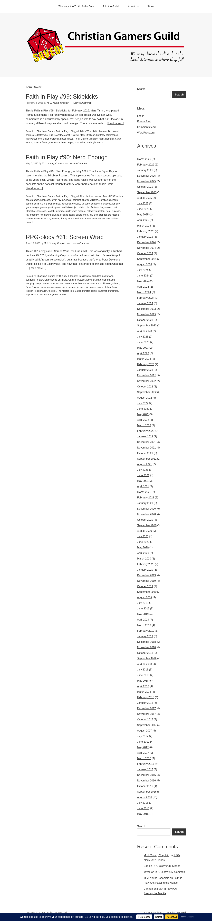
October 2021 (145, 453)
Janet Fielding (71, 135)
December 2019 (146, 575)
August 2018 (144, 664)
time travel (73, 218)
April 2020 (143, 553)
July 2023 (142, 336)
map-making (108, 279)
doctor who (42, 135)
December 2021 (146, 442)
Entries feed (144, 121)
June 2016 (143, 808)
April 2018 (143, 686)
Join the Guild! (111, 6)
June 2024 (143, 275)
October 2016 (145, 786)
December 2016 (146, 775)
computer (66, 203)
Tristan (34, 294)
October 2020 (145, 519)
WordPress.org (145, 132)
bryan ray (56, 200)
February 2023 (145, 364)
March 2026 (144, 159)
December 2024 (146, 242)
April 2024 (143, 286)
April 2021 (143, 486)
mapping (30, 283)
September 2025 (146, 192)
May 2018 (143, 680)
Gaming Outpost (76, 279)
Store (150, 6)
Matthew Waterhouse (107, 135)
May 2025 (143, 214)
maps (38, 283)
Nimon (115, 283)
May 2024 (143, 281)
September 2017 (146, 725)
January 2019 (145, 636)
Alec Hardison (87, 196)
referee (94, 138)
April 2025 (143, 220)
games (43, 207)
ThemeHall (180, 912)
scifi (86, 287)
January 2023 (145, 370)
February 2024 (145, 297)
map (98, 279)
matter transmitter (73, 283)
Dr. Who (85, 203)
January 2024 (145, 303)
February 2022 (145, 431)
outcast (81, 211)
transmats (113, 291)
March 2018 (144, 691)
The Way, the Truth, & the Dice (76, 6)
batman (103, 131)
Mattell (51, 211)
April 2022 (143, 419)
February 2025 (145, 231)
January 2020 (145, 569)
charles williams (90, 200)
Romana (109, 138)
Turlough (91, 142)
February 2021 (145, 497)
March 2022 (144, 425)
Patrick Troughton (96, 211)
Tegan (70, 142)
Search (141, 88)
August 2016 (144, 797)
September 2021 (146, 458)
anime (98, 196)
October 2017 (145, 719)
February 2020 (145, 564)
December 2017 (146, 708)
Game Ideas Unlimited (55, 279)
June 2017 (143, 741)
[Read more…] (115, 123)
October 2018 (145, 653)
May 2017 (143, 747)
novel (63, 138)
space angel (82, 214)
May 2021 (143, 481)
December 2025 (146, 175)
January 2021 (145, 503)
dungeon (30, 279)
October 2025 (145, 186)
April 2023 (143, 353)
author (119, 196)
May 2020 (143, 547)
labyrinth (90, 279)
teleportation (41, 291)
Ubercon (96, 218)
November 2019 (146, 580)
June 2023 (143, 342)
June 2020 (143, 542)
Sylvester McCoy (42, 218)
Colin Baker (46, 203)
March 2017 (144, 758)
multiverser (31, 138)
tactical (55, 218)
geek (50, 207)
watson (100, 142)
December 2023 (146, 308)
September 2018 (146, 658)
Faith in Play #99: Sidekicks (62, 96)
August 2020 (144, 530)
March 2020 (144, 558)
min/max (60, 211)
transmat (102, 291)
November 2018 (146, 647)
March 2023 (144, 358)
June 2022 (143, 408)
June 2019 (143, 608)
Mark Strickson (87, 135)
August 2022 (144, 397)
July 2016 (142, 802)
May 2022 (143, 414)
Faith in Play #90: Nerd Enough (67, 157)
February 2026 (145, 164)
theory (64, 218)
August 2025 (144, 198)
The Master (63, 291)
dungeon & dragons (101, 203)
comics (56, 203)
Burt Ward (113, 131)
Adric (95, 131)
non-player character (48, 138)
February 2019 (145, 630)
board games (32, 200)
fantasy (115, 203)
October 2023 (145, 320)
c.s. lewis (66, 200)
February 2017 (145, 764)
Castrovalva (85, 276)
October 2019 (145, 586)
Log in (140, 116)
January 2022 (145, 436)
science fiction (41, 142)
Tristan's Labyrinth (48, 294)
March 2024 (144, 292)
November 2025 (146, 181)
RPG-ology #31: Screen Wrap (65, 237)
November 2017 (146, 714)
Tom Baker (80, 142)
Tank (114, 287)
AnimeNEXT (109, 196)
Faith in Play (62, 131)
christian (103, 200)
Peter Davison (82, 138)
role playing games (49, 214)
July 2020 (142, 536)
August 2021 (144, 464)
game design (32, 207)
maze (86, 283)
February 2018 (145, 697)
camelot (77, 200)
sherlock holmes (57, 142)
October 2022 (145, 386)
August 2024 (144, 264)
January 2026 (145, 170)
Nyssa (70, 138)
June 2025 (143, 209)
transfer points (89, 291)
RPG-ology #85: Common (170, 872)
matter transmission (53, 283)
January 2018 (145, 702)
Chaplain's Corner (46, 131)
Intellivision (67, 207)
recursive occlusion (51, 287)
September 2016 (146, 791)
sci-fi (64, 287)
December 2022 (146, 375)
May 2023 (143, 347)
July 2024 (142, 270)
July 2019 (142, 603)
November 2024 (146, 247)
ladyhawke (105, 207)
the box (52, 291)
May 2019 (143, 614)
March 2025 (144, 225)
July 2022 (142, 403)
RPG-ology (61, 276)
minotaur (94, 283)
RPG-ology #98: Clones (166, 866)
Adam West (86, 131)
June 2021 (143, 475)
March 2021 (144, 492)
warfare (106, 218)
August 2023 (144, 331)
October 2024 (145, 253)
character (30, 135)
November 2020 (146, 514)
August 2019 (144, 597)
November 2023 (146, 314)
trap (28, 294)
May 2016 (143, 813)
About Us (133, 6)
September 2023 (146, 325)
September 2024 (146, 259)
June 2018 (143, 675)
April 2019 (143, 619)
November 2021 (146, 447)
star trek (94, 214)
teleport (29, 291)
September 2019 (146, 591)
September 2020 (146, 525)
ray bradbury (32, 214)
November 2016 (146, 780)
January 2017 (145, 769)
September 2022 (146, 392)
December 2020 (146, 508)
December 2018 (146, 641)
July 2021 (142, 469)
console (76, 203)
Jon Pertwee (92, 207)
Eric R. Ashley (56, 135)
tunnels (62, 294)
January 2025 (145, 236)
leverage (42, 211)
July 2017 (142, 736)
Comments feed (146, 127)
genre (57, 207)
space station (104, 287)
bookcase (45, 200)
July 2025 (142, 203)
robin (101, 138)
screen (92, 287)
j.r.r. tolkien (79, 207)
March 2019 (144, 625)
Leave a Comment (82, 103)
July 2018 (142, 669)
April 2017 (143, 752)
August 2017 (144, 730)
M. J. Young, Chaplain (156, 855)
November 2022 (146, 381)
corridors (96, 276)
